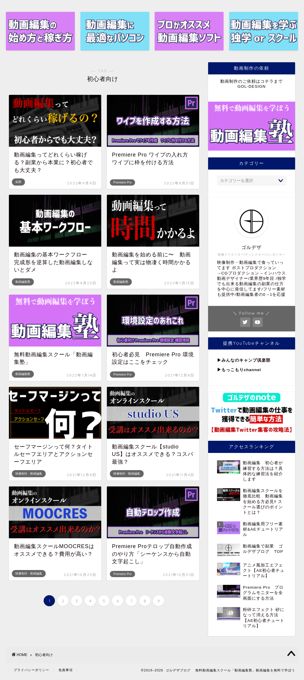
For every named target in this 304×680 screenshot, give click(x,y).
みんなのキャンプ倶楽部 (245, 360)
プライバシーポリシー (31, 670)
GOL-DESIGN (252, 86)
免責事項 (65, 670)
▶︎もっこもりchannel (239, 370)
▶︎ (219, 360)
